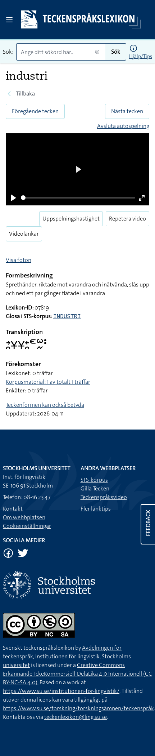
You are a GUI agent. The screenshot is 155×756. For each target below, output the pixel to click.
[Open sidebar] (9, 19)
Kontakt (13, 508)
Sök (115, 51)
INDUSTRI (67, 316)
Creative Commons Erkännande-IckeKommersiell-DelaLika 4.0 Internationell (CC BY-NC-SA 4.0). (77, 673)
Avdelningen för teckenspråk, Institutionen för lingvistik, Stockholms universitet (67, 656)
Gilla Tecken (95, 488)
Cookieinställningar (27, 526)
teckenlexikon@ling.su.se (75, 717)
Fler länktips (96, 508)
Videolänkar (24, 233)
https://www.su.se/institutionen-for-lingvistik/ (61, 691)
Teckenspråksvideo (104, 497)
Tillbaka (25, 93)
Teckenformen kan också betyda (45, 405)
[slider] (78, 197)
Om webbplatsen (24, 517)
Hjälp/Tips (140, 56)
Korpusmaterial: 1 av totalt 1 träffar (48, 382)
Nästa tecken (127, 111)
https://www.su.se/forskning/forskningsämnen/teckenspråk (78, 708)
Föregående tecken (35, 111)
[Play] (13, 198)
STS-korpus (94, 480)
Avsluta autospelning (123, 126)
